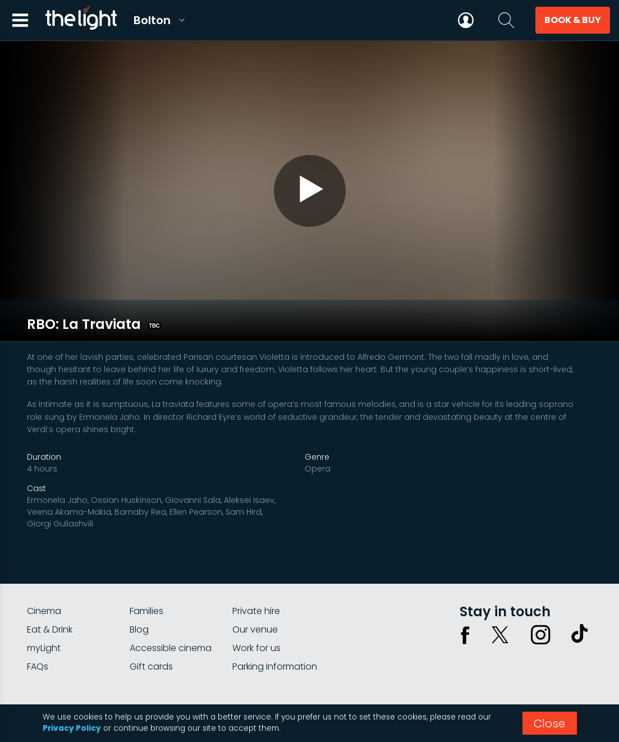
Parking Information (274, 626)
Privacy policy (479, 668)
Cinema (44, 570)
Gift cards (151, 626)
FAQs (37, 626)
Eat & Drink (49, 589)
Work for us (256, 607)
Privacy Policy (72, 728)
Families (146, 570)
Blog (139, 589)
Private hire (256, 570)
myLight (44, 607)
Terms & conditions (553, 668)
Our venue (255, 589)
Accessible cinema (171, 607)
